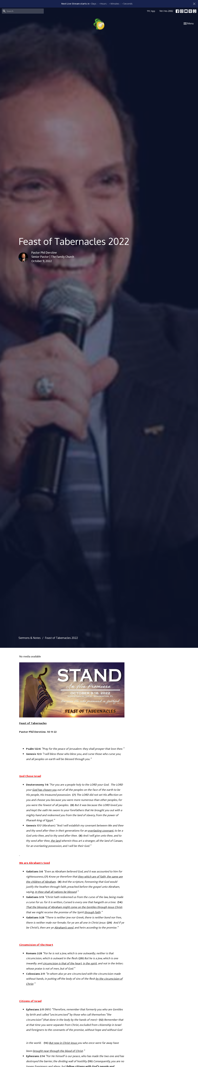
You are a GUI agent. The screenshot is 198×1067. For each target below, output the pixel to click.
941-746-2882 (166, 11)
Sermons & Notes (30, 638)
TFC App (151, 11)
